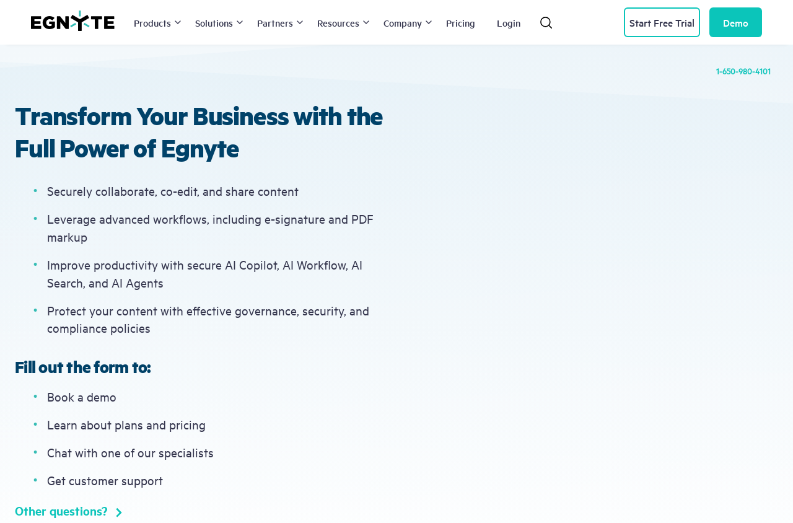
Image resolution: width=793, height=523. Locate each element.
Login (508, 22)
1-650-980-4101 (743, 70)
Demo (735, 22)
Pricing (460, 22)
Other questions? (68, 511)
